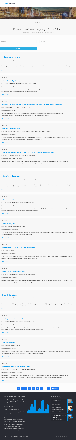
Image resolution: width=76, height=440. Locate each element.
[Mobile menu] (64, 3)
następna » (55, 388)
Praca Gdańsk (25, 32)
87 (48, 388)
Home (36, 22)
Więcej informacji (5, 70)
